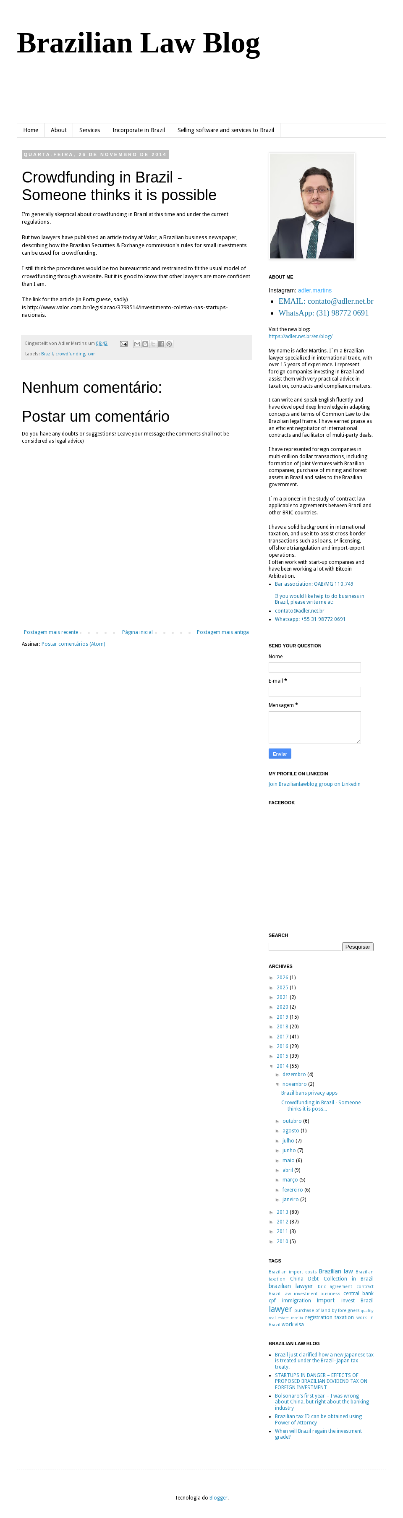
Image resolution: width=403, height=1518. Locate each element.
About (59, 130)
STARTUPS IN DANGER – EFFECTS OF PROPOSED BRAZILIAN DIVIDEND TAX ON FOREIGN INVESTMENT (321, 1381)
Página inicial (137, 632)
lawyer (280, 1309)
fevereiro (293, 1190)
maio (289, 1160)
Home (30, 130)
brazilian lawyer (291, 1286)
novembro (295, 1084)
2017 (283, 1037)
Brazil (47, 354)
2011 (283, 1231)
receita (297, 1317)
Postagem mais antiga (223, 632)
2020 (283, 1007)
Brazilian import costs (293, 1272)
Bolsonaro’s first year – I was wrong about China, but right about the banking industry (322, 1402)
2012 (283, 1222)
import (326, 1300)
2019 (283, 1017)
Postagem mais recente (51, 632)
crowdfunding (70, 354)
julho (289, 1141)
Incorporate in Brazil (139, 130)
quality (367, 1310)
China (297, 1279)
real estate (279, 1317)
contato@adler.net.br (299, 611)
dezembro (295, 1074)
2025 (283, 988)
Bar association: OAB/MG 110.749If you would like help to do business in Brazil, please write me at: (319, 593)
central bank (358, 1293)
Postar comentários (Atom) (73, 644)
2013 (283, 1212)
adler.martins (315, 290)
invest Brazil (357, 1301)
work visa (293, 1325)
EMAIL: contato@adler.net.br (325, 301)
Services (89, 130)
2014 (283, 1066)
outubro (293, 1121)
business (330, 1293)
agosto (292, 1131)
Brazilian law (336, 1271)
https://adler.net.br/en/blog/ (300, 336)
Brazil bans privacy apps (309, 1093)
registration (318, 1317)
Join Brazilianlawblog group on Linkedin (315, 784)
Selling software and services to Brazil (226, 130)
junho (290, 1150)
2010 (283, 1241)
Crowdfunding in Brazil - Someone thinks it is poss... (321, 1105)
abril (288, 1170)
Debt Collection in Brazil (341, 1279)
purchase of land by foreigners (327, 1310)
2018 (283, 1027)
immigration (296, 1301)
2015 (283, 1056)
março (291, 1180)
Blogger (218, 1498)
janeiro (291, 1199)
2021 (283, 997)
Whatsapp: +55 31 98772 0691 (310, 619)
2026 (283, 978)
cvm (92, 354)
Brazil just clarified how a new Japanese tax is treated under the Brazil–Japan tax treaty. (324, 1361)
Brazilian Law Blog (138, 42)
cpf (272, 1301)
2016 (283, 1046)
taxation (344, 1317)
